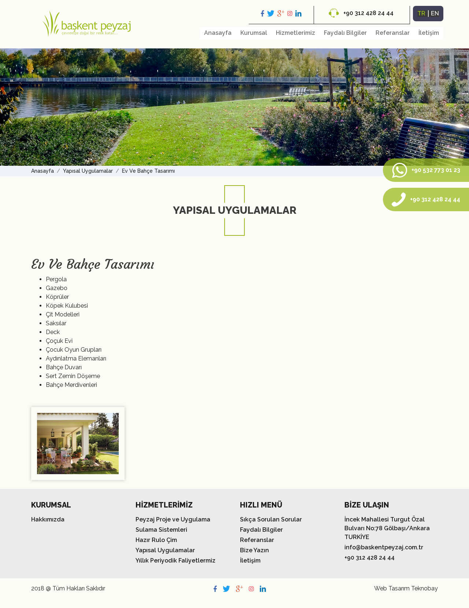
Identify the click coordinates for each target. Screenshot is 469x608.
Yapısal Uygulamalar (88, 171)
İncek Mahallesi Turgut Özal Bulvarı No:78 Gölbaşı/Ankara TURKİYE (387, 528)
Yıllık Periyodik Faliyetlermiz (175, 560)
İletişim (428, 32)
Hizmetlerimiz (295, 32)
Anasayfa (218, 32)
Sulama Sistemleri (161, 529)
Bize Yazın (254, 550)
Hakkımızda (47, 519)
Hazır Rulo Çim (156, 539)
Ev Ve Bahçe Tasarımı (148, 171)
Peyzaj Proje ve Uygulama (173, 519)
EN (435, 13)
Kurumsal (253, 32)
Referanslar (393, 32)
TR (421, 13)
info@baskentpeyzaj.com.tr (383, 547)
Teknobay (424, 588)
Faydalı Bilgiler (345, 32)
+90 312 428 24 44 (361, 13)
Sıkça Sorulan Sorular (271, 519)
